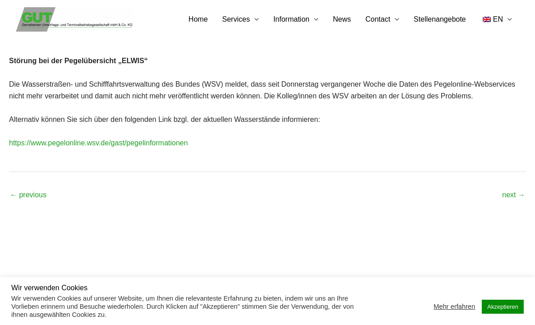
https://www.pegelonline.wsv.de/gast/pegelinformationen (98, 143)
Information (291, 19)
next (513, 195)
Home (198, 19)
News (342, 19)
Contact (377, 19)
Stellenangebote (440, 19)
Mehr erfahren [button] (454, 306)
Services (236, 19)
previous (28, 195)
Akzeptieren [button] (502, 306)
